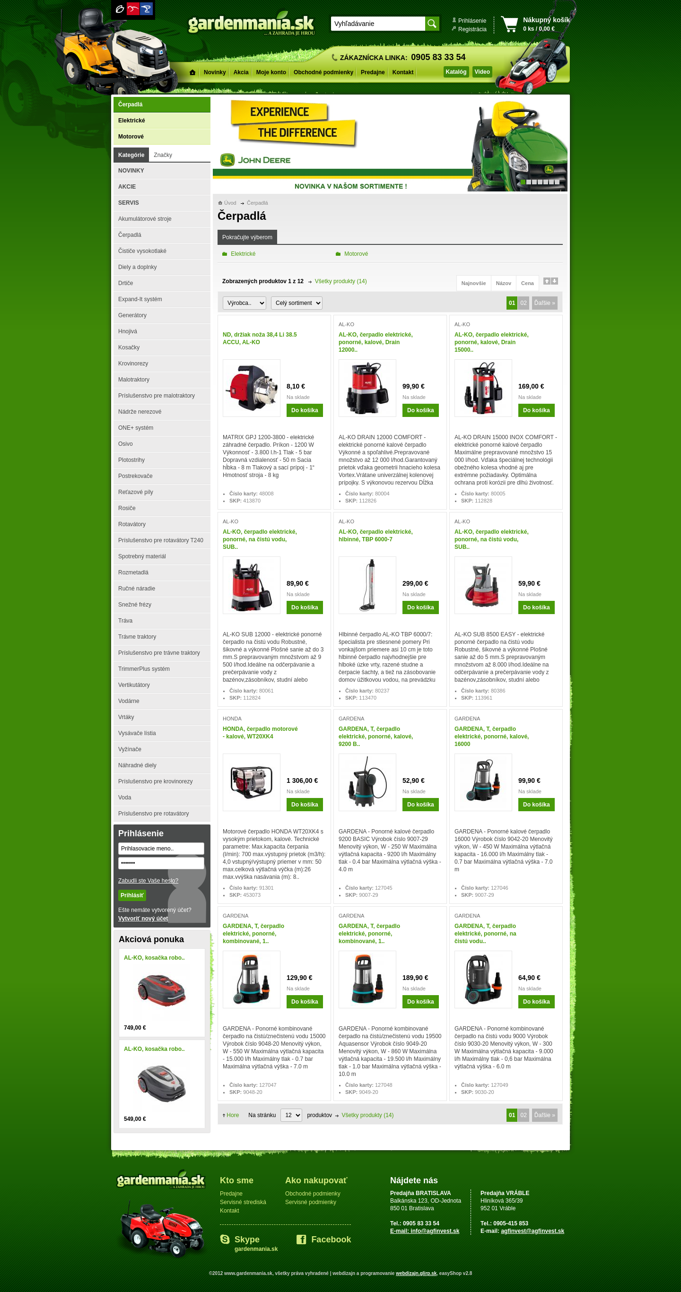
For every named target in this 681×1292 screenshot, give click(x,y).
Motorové (131, 136)
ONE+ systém (135, 428)
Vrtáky (126, 717)
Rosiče (127, 508)
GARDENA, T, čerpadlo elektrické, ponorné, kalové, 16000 (491, 736)
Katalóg (456, 72)
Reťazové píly (135, 492)
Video (482, 72)
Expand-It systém (140, 299)
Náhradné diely (137, 765)
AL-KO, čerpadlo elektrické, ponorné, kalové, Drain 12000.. (376, 342)
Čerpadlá (130, 104)
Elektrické (131, 120)
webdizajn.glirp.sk (416, 1273)
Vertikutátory (134, 685)
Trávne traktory (137, 636)
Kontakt (403, 72)
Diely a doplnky (137, 267)
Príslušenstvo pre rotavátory (153, 813)
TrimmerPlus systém (144, 669)
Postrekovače (135, 476)
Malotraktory (133, 379)
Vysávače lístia (137, 733)
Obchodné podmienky (323, 72)
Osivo (125, 444)
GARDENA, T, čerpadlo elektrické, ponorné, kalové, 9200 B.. (376, 736)
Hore (233, 1115)
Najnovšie (474, 283)
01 (512, 303)
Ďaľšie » (544, 303)
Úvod (230, 203)
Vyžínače (129, 749)
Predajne (373, 72)
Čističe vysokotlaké (142, 251)
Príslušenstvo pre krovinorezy (155, 781)
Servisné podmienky (310, 1202)
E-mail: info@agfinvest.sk (424, 1231)
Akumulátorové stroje (145, 219)
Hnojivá (127, 331)
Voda (124, 797)
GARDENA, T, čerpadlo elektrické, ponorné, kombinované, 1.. (253, 934)
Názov (503, 283)
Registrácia (472, 29)
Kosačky (129, 347)
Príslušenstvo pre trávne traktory (159, 653)
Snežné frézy (134, 604)
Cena (527, 283)
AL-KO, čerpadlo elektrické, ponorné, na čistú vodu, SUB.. (260, 539)
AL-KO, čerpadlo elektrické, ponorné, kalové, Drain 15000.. (491, 342)
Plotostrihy (131, 460)
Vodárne (129, 701)
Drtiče (125, 283)
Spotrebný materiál (142, 556)
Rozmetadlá (133, 572)
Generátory (132, 315)
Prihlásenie (472, 20)
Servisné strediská (243, 1202)
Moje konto (271, 72)
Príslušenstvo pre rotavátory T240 (160, 540)
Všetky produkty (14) (341, 281)
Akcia (241, 72)
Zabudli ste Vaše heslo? (148, 880)
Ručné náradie (136, 588)
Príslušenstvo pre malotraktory (156, 395)
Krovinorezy (133, 363)
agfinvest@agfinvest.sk (532, 1231)
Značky (163, 155)
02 (523, 303)
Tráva (125, 620)
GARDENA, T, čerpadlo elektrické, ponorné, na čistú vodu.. (485, 934)
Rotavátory (132, 524)
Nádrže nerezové (139, 411)
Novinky (215, 72)
